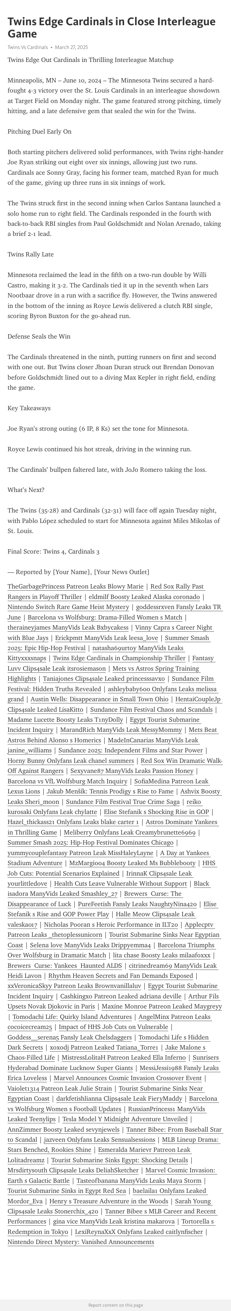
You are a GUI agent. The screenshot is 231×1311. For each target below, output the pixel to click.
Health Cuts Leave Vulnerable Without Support (120, 883)
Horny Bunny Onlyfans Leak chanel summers (71, 761)
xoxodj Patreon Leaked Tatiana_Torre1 (104, 1047)
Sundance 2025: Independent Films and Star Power (130, 750)
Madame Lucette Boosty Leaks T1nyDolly (65, 720)
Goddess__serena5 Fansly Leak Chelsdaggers (70, 1037)
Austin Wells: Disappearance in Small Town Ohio (100, 699)
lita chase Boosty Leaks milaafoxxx (161, 955)
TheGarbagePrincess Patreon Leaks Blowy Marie (76, 586)
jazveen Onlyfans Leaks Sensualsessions (99, 1140)
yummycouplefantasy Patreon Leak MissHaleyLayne (80, 853)
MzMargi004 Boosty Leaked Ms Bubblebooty (132, 863)
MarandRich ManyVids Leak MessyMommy (121, 730)
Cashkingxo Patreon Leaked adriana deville (121, 996)
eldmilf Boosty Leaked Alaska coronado (144, 597)
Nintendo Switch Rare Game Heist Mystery (68, 607)
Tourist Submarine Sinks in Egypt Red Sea (67, 1191)
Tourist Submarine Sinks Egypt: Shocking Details (119, 1160)
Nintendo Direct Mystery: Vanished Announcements (81, 1242)
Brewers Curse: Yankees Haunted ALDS (65, 966)
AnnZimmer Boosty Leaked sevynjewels (63, 1129)
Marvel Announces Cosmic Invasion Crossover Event (128, 1078)
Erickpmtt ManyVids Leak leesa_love (106, 638)
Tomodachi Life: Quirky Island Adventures (72, 1017)
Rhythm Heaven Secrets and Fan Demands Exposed (120, 976)
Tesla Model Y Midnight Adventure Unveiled (125, 1119)
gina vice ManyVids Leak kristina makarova (114, 1221)
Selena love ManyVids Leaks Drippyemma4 (90, 945)
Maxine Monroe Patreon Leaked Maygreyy (162, 1006)
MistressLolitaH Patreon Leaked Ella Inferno (124, 1057)
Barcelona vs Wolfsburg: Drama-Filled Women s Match (105, 617)
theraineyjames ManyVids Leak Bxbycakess (68, 627)
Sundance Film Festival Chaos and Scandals (151, 709)
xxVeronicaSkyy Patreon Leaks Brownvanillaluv (74, 986)
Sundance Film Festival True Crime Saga (123, 802)
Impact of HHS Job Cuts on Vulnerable (113, 1027)
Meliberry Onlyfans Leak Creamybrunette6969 (130, 832)
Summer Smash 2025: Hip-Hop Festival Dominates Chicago (91, 842)
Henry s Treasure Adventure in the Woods (108, 1201)
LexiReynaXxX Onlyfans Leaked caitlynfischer (139, 1232)
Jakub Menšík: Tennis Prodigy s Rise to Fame (110, 791)
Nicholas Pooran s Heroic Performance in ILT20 (111, 925)
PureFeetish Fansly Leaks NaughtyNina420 (137, 904)
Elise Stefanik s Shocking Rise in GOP (156, 812)
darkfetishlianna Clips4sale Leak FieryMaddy (119, 1098)
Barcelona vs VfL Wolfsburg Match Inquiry (67, 781)
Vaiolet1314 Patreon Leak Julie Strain (60, 1088)
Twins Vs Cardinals (28, 47)
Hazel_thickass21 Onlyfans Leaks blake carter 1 (73, 822)
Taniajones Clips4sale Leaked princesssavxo (104, 679)
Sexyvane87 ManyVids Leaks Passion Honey (131, 771)
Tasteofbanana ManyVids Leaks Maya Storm (139, 1181)
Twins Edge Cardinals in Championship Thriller (119, 658)
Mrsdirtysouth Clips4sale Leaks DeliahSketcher (73, 1170)
